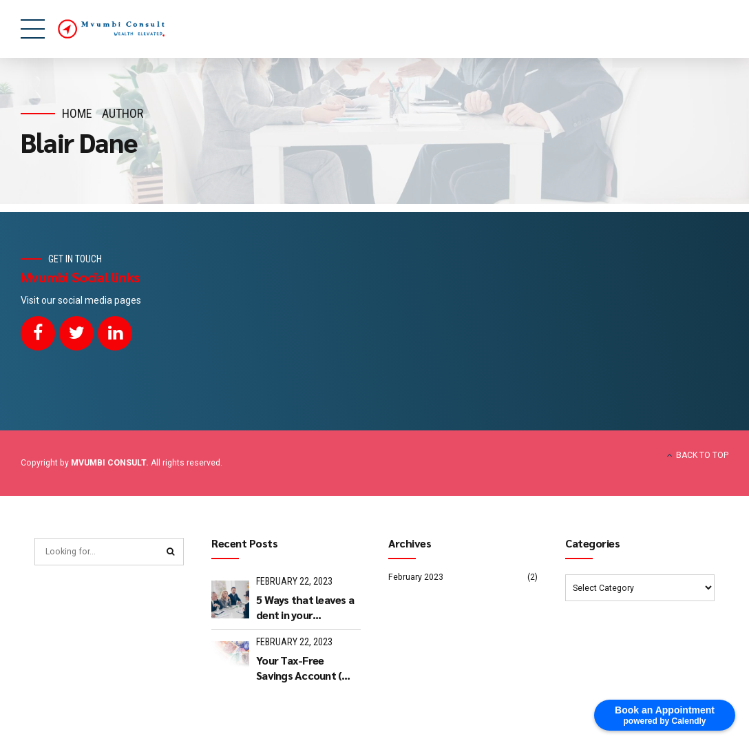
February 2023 (415, 577)
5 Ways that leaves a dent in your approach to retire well (305, 607)
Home (77, 113)
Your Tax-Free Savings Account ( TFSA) (298, 668)
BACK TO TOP (702, 455)
